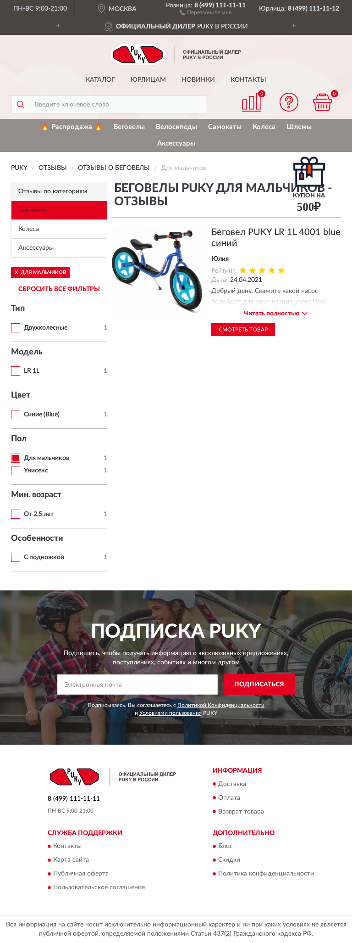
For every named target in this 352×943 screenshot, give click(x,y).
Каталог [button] (100, 80)
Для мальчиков (46, 458)
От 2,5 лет (39, 514)
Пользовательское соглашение (99, 887)
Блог (225, 846)
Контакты (248, 80)
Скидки (229, 860)
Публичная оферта (81, 873)
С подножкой (44, 557)
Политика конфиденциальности (266, 873)
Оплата (229, 798)
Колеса (264, 126)
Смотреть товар (243, 329)
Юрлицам (148, 80)
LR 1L (31, 371)
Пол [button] (19, 439)
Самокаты (225, 126)
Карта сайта (71, 860)
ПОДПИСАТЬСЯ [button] (259, 684)
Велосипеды (176, 126)
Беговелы (129, 126)
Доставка (232, 784)
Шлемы (299, 126)
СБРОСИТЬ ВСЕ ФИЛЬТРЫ (59, 289)
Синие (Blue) (42, 414)
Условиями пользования (170, 713)
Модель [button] (27, 352)
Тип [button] (18, 308)
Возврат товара (241, 811)
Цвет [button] (20, 395)
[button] (205, 12)
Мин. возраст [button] (36, 495)
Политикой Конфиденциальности (220, 705)
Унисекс (36, 470)
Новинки (198, 80)
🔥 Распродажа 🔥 (72, 126)
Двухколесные (45, 328)
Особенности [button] (37, 538)
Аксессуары (176, 143)
